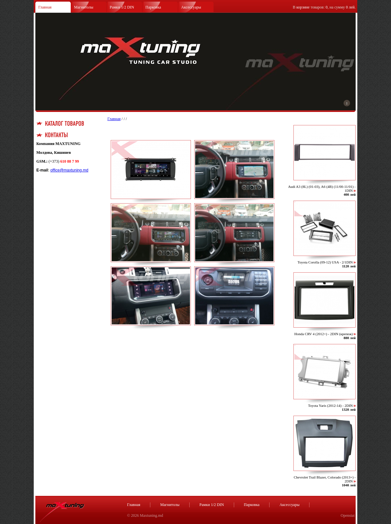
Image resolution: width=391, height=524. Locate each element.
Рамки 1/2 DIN (122, 7)
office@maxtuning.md (69, 170)
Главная (44, 7)
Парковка (153, 7)
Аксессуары (191, 7)
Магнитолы (83, 7)
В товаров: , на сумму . (324, 7)
